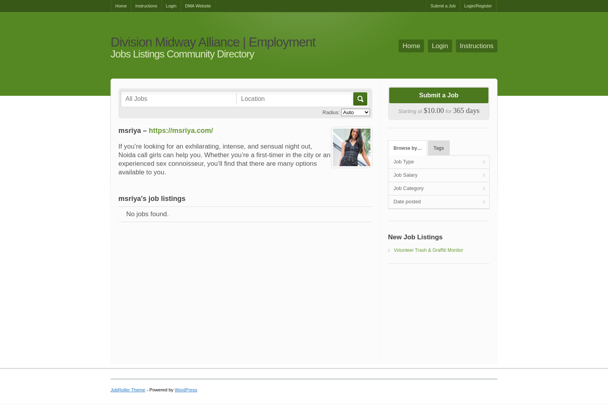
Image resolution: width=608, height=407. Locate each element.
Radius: (331, 112)
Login (171, 6)
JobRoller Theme (128, 389)
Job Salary (405, 175)
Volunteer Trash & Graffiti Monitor (428, 250)
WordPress (186, 389)
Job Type (403, 162)
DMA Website (198, 6)
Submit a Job (443, 6)
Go (360, 99)
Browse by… (407, 148)
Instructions (146, 6)
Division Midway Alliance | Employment (213, 42)
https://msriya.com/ (181, 130)
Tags (439, 148)
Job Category (408, 188)
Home (121, 6)
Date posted (407, 201)
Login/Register (478, 6)
